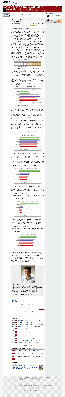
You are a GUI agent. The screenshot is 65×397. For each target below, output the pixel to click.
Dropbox (24, 10)
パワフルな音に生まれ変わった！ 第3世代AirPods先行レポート (29, 340)
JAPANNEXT (14, 11)
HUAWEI (30, 9)
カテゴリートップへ (40, 309)
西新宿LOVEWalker (29, 385)
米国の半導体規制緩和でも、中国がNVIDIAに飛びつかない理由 (25, 365)
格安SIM (9, 7)
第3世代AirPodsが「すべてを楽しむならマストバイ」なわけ (28, 322)
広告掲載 (43, 387)
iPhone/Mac (15, 2)
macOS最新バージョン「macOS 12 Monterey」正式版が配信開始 (29, 338)
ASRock (24, 9)
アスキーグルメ (16, 7)
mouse (11, 8)
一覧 (28, 25)
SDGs (33, 7)
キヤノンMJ (30, 379)
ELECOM (7, 9)
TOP (15, 377)
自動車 (25, 6)
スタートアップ (41, 6)
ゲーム (45, 6)
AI (6, 6)
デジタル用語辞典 (31, 384)
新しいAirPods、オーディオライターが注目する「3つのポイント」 (29, 342)
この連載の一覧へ (28, 345)
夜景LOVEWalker (35, 385)
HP (30, 8)
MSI (24, 8)
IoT (7, 6)
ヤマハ (37, 10)
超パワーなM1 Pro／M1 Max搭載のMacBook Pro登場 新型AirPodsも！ (23, 17)
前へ (23, 14)
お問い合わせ (39, 387)
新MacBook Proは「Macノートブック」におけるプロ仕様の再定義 (29, 320)
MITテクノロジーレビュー (41, 384)
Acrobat (11, 10)
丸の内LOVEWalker (44, 385)
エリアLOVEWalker (19, 385)
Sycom (17, 8)
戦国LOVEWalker (50, 385)
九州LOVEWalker (40, 385)
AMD (11, 9)
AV (33, 6)
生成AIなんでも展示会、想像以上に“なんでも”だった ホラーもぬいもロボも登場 (28, 364)
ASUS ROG (14, 9)
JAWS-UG (23, 379)
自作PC (31, 6)
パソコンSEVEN (21, 8)
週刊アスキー (20, 7)
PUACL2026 (38, 7)
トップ (4, 6)
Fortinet (34, 10)
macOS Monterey (15, 301)
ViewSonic (33, 9)
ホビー (28, 6)
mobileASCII (35, 384)
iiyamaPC (14, 8)
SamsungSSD (20, 9)
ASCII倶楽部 (59, 6)
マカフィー (24, 378)
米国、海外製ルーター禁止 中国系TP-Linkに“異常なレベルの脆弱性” (26, 367)
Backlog (30, 10)
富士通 (8, 8)
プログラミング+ (29, 7)
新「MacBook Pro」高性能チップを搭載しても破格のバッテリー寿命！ (30, 324)
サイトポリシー (22, 387)
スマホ (38, 6)
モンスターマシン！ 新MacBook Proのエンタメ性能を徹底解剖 (29, 326)
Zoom (40, 10)
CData (27, 10)
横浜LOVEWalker (24, 385)
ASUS (27, 8)
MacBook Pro (14, 300)
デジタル (17, 6)
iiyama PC (31, 378)
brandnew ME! (21, 11)
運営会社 (34, 387)
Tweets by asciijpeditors (49, 13)
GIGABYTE (17, 9)
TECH (14, 6)
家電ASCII (12, 7)
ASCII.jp (6, 2)
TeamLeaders (25, 7)
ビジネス (10, 6)
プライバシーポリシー (29, 387)
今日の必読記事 (23, 384)
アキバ (35, 6)
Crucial (27, 9)
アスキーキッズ (5, 7)
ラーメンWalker (14, 385)
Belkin (37, 9)
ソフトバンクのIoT (43, 10)
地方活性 (35, 7)
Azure (17, 10)
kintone (14, 10)
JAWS (7, 10)
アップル (13, 302)
